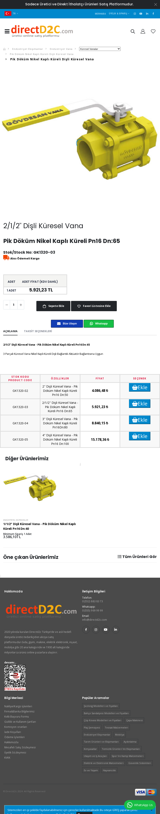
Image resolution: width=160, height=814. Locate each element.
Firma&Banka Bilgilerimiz (19, 711)
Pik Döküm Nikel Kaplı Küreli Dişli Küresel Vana (41, 54)
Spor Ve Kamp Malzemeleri (127, 756)
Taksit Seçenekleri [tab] (38, 331)
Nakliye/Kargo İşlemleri (18, 706)
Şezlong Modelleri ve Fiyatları (101, 705)
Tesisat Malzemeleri (116, 727)
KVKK (7, 757)
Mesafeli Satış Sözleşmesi (20, 747)
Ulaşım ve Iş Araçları (95, 756)
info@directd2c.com (94, 619)
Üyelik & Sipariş (118, 13)
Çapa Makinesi (134, 720)
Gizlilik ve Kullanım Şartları (20, 721)
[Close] (151, 810)
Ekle (139, 387)
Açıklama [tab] (10, 331)
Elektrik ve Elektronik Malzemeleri (104, 763)
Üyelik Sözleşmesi (15, 752)
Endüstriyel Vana (60, 48)
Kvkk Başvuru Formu (16, 716)
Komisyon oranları (15, 726)
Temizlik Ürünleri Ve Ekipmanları (121, 748)
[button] (132, 32)
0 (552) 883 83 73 (92, 601)
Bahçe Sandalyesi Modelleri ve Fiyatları (106, 713)
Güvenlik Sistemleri (139, 763)
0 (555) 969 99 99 (92, 610)
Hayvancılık (109, 770)
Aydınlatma (130, 741)
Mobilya (119, 734)
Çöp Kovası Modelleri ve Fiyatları (102, 720)
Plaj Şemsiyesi (92, 727)
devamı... (10, 662)
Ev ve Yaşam (91, 770)
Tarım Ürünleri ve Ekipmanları (101, 741)
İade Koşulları (12, 732)
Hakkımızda (11, 742)
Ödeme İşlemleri (14, 737)
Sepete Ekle (56, 306)
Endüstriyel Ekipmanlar (27, 48)
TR (10, 13)
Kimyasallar (90, 748)
